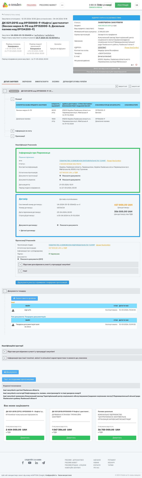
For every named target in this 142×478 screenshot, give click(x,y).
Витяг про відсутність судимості (107, 69)
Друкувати (10, 372)
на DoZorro (49, 35)
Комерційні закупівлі (72, 468)
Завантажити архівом (24, 298)
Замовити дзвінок (95, 7)
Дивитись (25, 438)
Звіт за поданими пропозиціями (19, 379)
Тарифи (110, 465)
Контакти (96, 465)
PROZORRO (31, 5)
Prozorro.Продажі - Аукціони (75, 465)
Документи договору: (28, 225)
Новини (96, 463)
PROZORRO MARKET (47, 5)
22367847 (102, 47)
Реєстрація (123, 5)
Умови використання (65, 475)
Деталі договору (27, 230)
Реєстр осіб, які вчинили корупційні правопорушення (107, 72)
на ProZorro (39, 35)
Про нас (96, 468)
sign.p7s (27, 310)
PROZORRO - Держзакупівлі (74, 460)
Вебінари (111, 463)
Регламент (112, 460)
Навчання (97, 460)
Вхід (109, 5)
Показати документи (69, 176)
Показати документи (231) (30, 259)
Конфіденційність (51, 475)
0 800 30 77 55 (95, 5)
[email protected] (104, 56)
